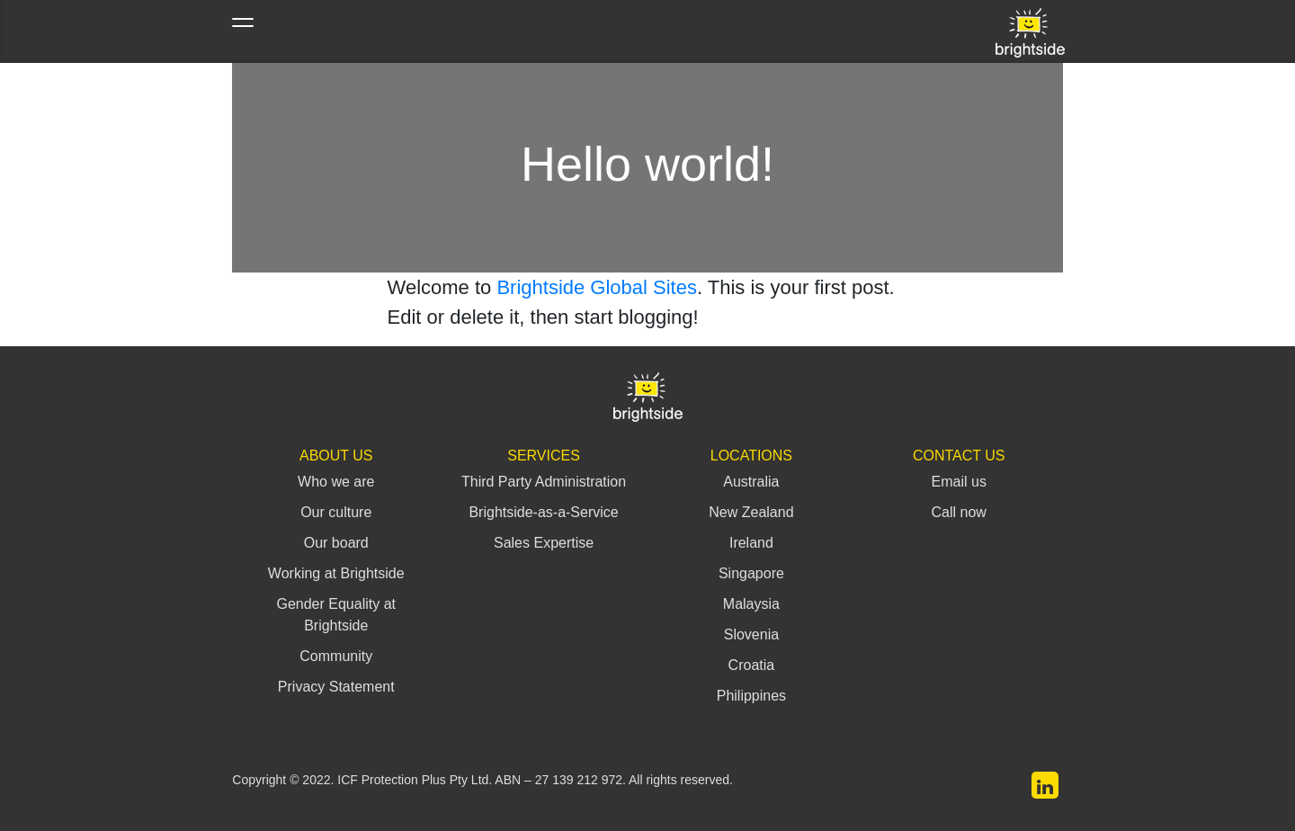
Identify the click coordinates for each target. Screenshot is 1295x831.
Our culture (335, 512)
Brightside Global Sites (596, 287)
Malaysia (751, 604)
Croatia (751, 665)
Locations (751, 455)
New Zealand (751, 512)
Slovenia (751, 634)
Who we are (336, 481)
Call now (959, 512)
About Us (336, 455)
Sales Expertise (544, 542)
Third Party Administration (543, 481)
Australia (751, 481)
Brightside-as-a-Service (543, 512)
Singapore (751, 573)
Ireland (751, 542)
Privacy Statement (336, 686)
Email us (959, 481)
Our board (336, 542)
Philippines (751, 695)
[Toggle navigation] (242, 31)
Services (543, 455)
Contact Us (959, 455)
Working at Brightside (336, 573)
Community (335, 656)
